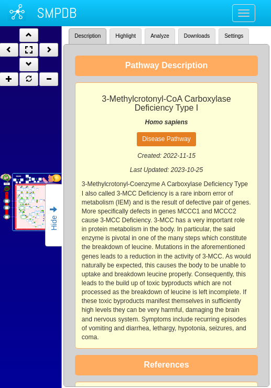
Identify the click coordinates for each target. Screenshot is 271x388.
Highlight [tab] (125, 36)
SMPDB (57, 13)
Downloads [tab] (197, 36)
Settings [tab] (233, 36)
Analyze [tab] (159, 36)
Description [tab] (87, 36)
